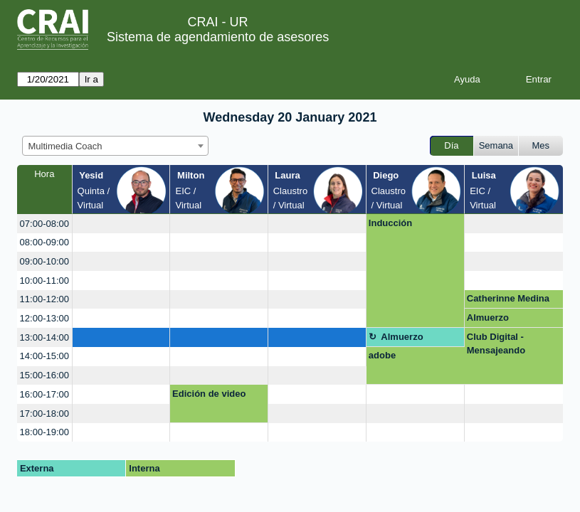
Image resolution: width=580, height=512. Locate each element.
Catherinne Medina (508, 298)
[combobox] (115, 146)
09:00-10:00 (44, 261)
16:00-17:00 (44, 394)
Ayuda (467, 79)
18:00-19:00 (44, 432)
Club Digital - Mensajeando (496, 343)
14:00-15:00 (44, 356)
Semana (496, 145)
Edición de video (209, 393)
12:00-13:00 (44, 318)
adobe (382, 355)
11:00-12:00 (44, 299)
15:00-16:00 (44, 375)
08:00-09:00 (44, 242)
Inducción (390, 223)
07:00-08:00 (44, 223)
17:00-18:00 (44, 413)
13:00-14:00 (44, 337)
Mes (541, 145)
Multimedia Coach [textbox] (65, 146)
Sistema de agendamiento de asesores (218, 37)
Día (451, 145)
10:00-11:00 (44, 280)
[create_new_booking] (121, 223)
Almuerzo (488, 317)
